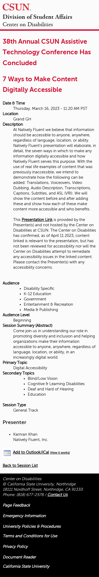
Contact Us (57, 495)
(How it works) (60, 452)
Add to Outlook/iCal (31, 452)
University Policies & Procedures (32, 526)
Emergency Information (24, 516)
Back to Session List (20, 465)
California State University (26, 566)
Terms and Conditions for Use (30, 536)
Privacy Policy (15, 546)
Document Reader (19, 557)
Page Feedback (16, 505)
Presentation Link (37, 220)
